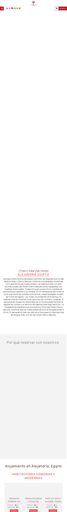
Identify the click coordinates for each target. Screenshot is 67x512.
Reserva (63, 8)
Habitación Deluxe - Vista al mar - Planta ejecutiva (33, 502)
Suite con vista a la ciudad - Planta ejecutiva (53, 502)
